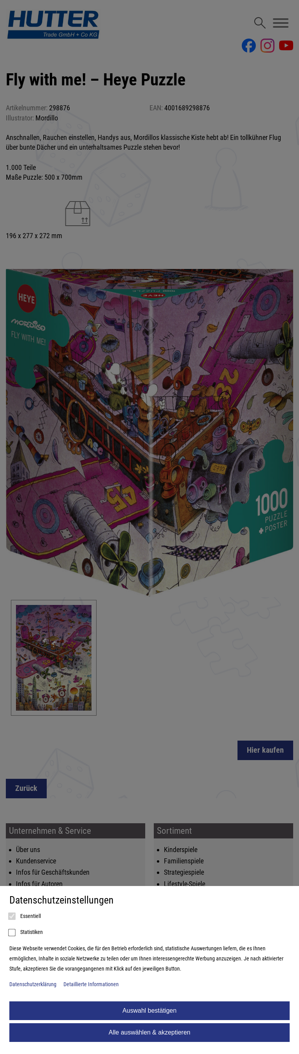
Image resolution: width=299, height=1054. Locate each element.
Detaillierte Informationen (91, 984)
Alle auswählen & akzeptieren (149, 1032)
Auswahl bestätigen (150, 1010)
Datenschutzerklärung (32, 984)
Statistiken (26, 933)
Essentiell (25, 916)
